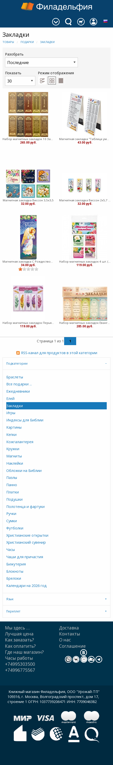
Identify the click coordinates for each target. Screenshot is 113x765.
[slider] (28, 269)
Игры (10, 412)
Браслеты (14, 377)
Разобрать (41, 59)
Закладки (47, 42)
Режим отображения (56, 73)
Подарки (27, 42)
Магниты (14, 456)
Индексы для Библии (24, 420)
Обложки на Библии (24, 470)
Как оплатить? (20, 646)
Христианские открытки (27, 535)
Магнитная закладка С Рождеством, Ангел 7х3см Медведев (28, 261)
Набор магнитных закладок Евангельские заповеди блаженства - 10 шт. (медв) (85, 323)
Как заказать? (19, 640)
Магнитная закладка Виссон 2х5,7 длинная (85, 200)
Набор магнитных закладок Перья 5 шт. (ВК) (28, 323)
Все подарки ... (19, 384)
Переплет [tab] (13, 611)
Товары (8, 42)
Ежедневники (18, 391)
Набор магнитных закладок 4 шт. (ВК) (85, 261)
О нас (65, 640)
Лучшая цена (19, 634)
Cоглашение (72, 646)
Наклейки (14, 463)
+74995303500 (20, 664)
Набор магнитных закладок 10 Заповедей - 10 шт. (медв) (28, 139)
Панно (11, 484)
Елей (10, 398)
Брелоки (13, 578)
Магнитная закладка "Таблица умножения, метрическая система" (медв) (85, 139)
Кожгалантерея (19, 441)
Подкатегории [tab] (17, 363)
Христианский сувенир (26, 542)
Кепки (11, 434)
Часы (10, 549)
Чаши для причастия (24, 556)
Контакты (69, 634)
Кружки (12, 448)
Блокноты (14, 571)
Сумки (11, 520)
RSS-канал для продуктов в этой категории (59, 352)
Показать (20, 78)
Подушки (14, 499)
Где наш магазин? (24, 652)
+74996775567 (20, 670)
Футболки (14, 528)
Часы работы (19, 658)
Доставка (69, 628)
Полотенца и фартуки (25, 506)
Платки (12, 492)
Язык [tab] (10, 599)
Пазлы (11, 477)
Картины (14, 427)
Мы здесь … (17, 628)
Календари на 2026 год (26, 585)
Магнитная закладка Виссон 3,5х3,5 (28, 200)
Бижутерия (16, 564)
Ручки (11, 513)
